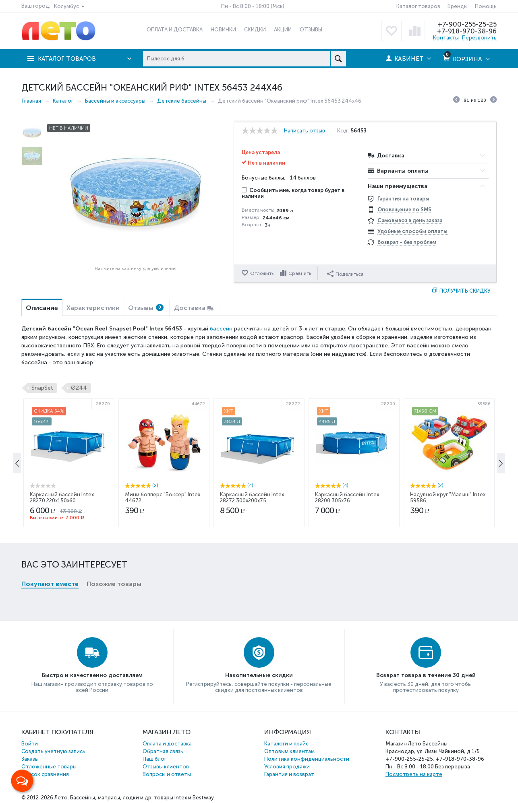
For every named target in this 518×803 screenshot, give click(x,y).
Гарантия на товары (403, 199)
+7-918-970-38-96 (467, 31)
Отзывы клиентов (166, 767)
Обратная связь (163, 751)
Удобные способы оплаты (412, 231)
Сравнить (301, 273)
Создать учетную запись (53, 751)
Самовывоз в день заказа (409, 220)
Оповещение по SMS (404, 209)
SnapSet (42, 387)
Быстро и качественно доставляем (92, 675)
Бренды (458, 6)
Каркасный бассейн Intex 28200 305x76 (347, 567)
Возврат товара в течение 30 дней (426, 675)
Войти (29, 744)
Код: (343, 131)
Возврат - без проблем (406, 242)
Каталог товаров (418, 6)
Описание (42, 308)
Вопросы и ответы (167, 774)
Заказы (30, 759)
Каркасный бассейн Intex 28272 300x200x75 (252, 567)
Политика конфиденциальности (306, 759)
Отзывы (146, 308)
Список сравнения (45, 774)
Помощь (486, 6)
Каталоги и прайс (286, 744)
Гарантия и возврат (289, 774)
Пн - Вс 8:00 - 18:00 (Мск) (252, 6)
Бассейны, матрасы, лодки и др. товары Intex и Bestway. (142, 798)
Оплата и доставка (167, 744)
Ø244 (79, 387)
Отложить (262, 273)
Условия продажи (287, 767)
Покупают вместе (50, 452)
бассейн (221, 328)
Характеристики (93, 308)
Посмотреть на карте (413, 774)
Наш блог (154, 759)
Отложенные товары (49, 767)
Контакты (446, 38)
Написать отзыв (304, 131)
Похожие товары (114, 452)
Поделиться (346, 273)
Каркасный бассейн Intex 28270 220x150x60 (62, 567)
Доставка (189, 308)
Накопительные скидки (259, 675)
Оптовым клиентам (289, 751)
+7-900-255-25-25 (467, 24)
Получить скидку (465, 291)
